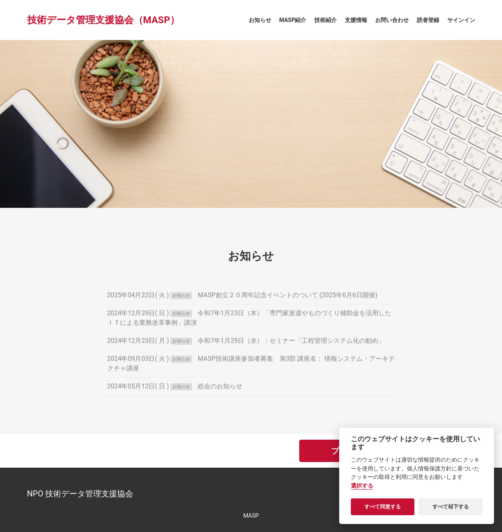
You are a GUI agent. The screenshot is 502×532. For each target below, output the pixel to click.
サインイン (461, 20)
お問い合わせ (392, 20)
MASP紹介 (292, 20)
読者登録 (428, 20)
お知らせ (260, 20)
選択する (362, 485)
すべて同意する (382, 507)
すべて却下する (450, 507)
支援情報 (356, 20)
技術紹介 (325, 20)
